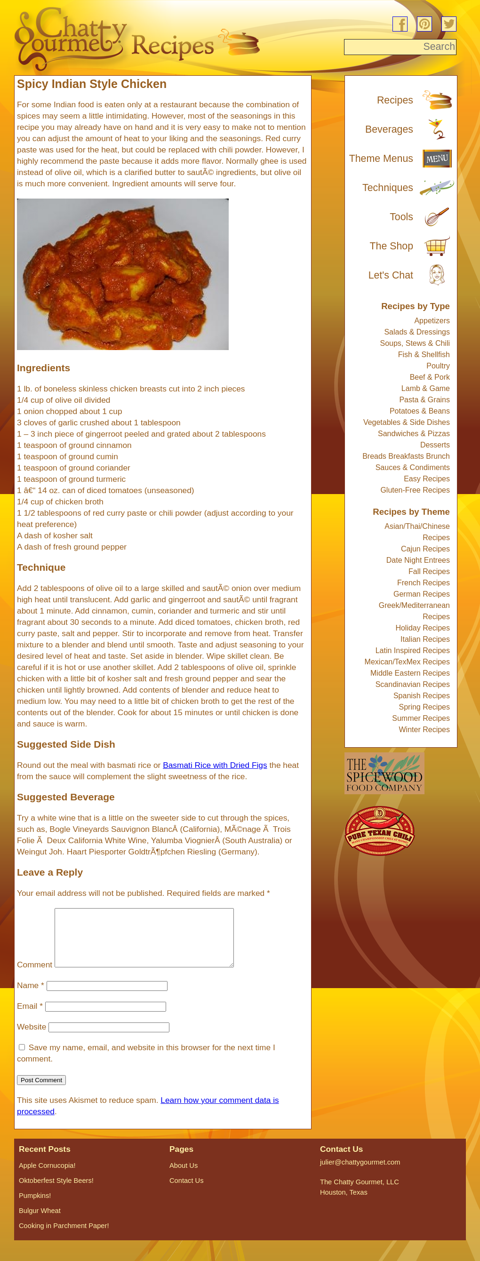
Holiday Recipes (422, 628)
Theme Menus (381, 158)
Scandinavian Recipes (413, 684)
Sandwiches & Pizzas (414, 434)
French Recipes (423, 583)
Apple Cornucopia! (47, 1177)
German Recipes (421, 594)
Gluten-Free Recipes (415, 490)
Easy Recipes (427, 479)
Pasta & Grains (424, 400)
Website (31, 1038)
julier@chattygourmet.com (360, 1173)
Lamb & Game (425, 388)
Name (30, 996)
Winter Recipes (424, 730)
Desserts (435, 445)
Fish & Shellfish (424, 355)
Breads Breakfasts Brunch (406, 456)
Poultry (438, 366)
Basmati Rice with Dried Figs (215, 765)
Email (30, 1017)
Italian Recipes (425, 639)
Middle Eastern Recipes (410, 673)
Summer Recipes (421, 718)
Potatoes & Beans (420, 411)
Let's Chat (390, 275)
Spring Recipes (424, 707)
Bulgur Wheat (40, 1222)
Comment (34, 976)
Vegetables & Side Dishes (406, 422)
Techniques (387, 187)
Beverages (389, 129)
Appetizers (432, 321)
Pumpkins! (35, 1207)
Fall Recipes (429, 571)
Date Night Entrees (418, 560)
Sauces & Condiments (413, 467)
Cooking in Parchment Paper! (64, 1237)
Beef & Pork (430, 377)
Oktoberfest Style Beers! (56, 1192)
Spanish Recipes (421, 696)
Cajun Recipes (425, 549)
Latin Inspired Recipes (413, 650)
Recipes (395, 100)
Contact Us (186, 1192)
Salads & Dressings (417, 332)
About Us (183, 1177)
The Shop (392, 246)
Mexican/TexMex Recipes (407, 662)
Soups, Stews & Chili (415, 343)
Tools (401, 217)
